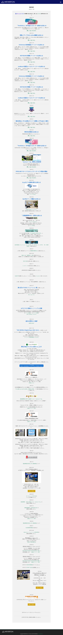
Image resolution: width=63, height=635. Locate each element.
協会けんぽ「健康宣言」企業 (27, 255)
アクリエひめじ (33, 194)
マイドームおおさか (33, 221)
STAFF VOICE (30, 567)
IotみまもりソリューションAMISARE (31, 532)
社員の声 (17, 275)
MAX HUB (25, 261)
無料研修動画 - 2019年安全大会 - (31, 507)
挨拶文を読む (31, 323)
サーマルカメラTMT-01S (31, 496)
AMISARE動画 (29, 564)
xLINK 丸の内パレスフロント (31, 209)
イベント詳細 (27, 312)
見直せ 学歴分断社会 (31, 542)
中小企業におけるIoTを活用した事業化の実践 (25, 389)
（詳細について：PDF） (31, 408)
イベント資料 (35, 312)
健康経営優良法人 (34, 250)
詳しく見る (31, 491)
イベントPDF (31, 225)
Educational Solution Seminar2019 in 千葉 (31, 550)
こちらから (39, 13)
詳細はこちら (31, 382)
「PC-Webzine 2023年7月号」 (36, 233)
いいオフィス (25, 265)
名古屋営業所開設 (29, 527)
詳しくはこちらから (31, 30)
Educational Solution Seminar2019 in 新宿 (31, 560)
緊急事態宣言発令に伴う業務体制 (29, 463)
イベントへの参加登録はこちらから (31, 337)
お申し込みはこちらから (31, 314)
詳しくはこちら (31, 40)
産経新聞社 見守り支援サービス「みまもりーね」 (31, 399)
